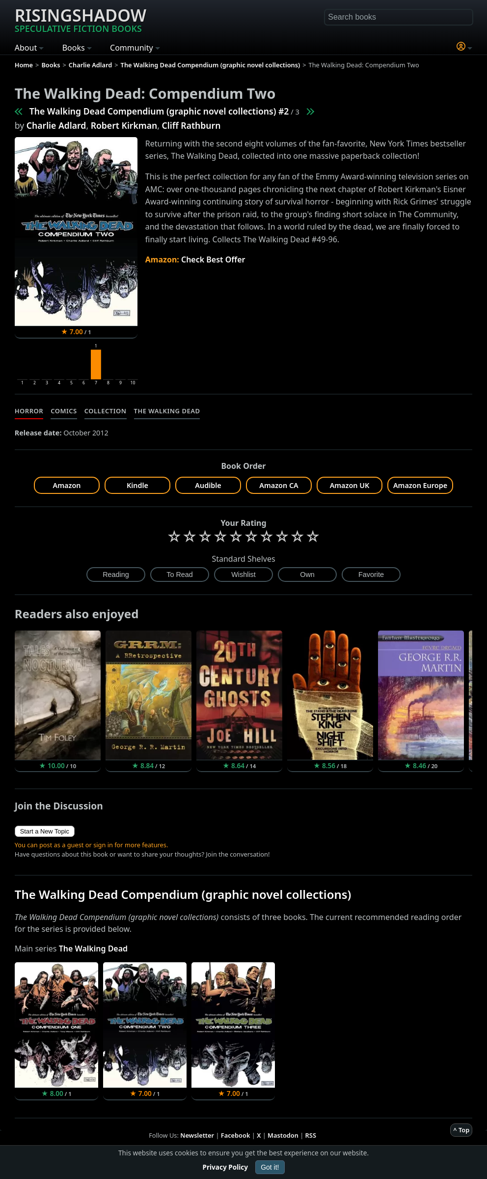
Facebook (235, 1135)
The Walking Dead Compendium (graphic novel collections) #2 (159, 111)
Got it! (270, 1167)
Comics (64, 410)
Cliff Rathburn (191, 125)
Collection (105, 410)
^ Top (461, 1129)
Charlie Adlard (56, 125)
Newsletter (197, 1135)
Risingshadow (80, 19)
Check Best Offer (213, 259)
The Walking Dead (167, 410)
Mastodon (283, 1135)
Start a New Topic (44, 831)
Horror (29, 410)
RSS (310, 1135)
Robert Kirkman (124, 125)
